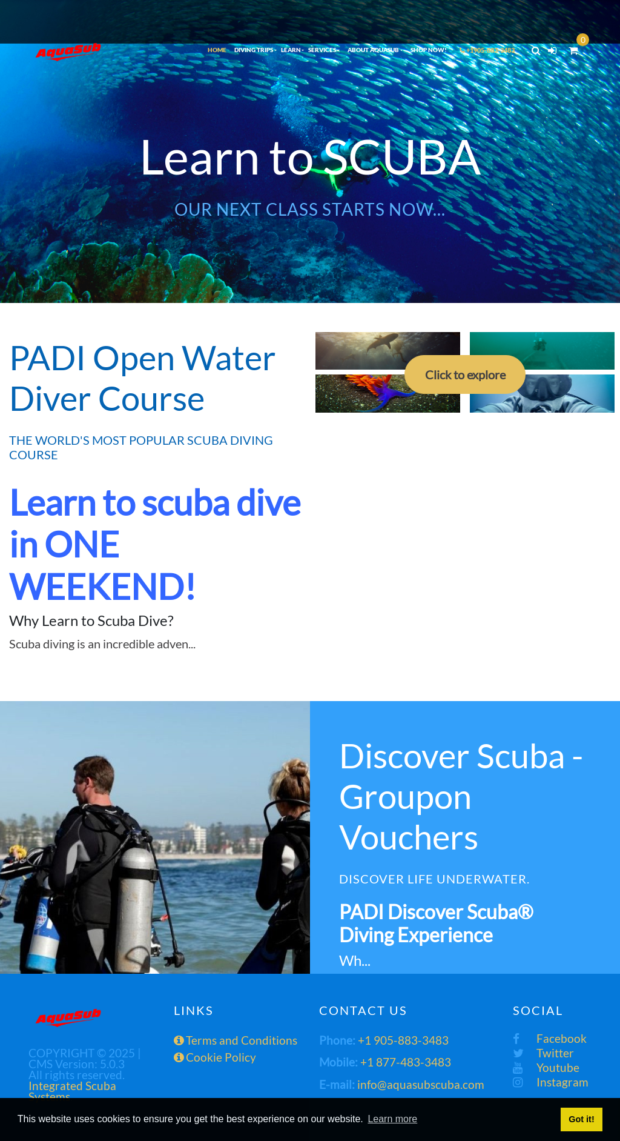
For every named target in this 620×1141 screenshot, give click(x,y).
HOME (217, 50)
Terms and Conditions (235, 1040)
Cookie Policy (215, 1057)
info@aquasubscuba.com (420, 1084)
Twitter (543, 1053)
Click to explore (465, 374)
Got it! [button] (581, 1119)
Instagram (551, 1082)
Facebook (550, 1038)
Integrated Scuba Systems (72, 1091)
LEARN (291, 50)
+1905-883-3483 (487, 50)
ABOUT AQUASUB (373, 50)
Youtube (546, 1067)
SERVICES (322, 50)
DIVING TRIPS (253, 50)
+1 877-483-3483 (405, 1062)
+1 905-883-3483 (403, 1040)
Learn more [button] (392, 1119)
